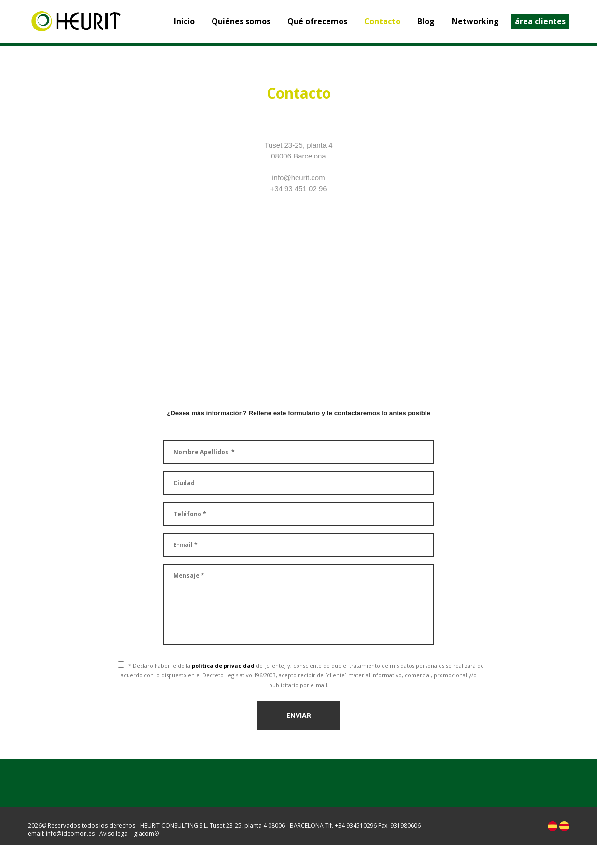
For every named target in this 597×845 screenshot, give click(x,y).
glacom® (146, 834)
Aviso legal (114, 834)
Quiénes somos (241, 21)
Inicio (184, 21)
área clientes (540, 21)
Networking (475, 21)
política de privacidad (223, 665)
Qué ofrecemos (317, 21)
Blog (426, 21)
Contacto (382, 21)
